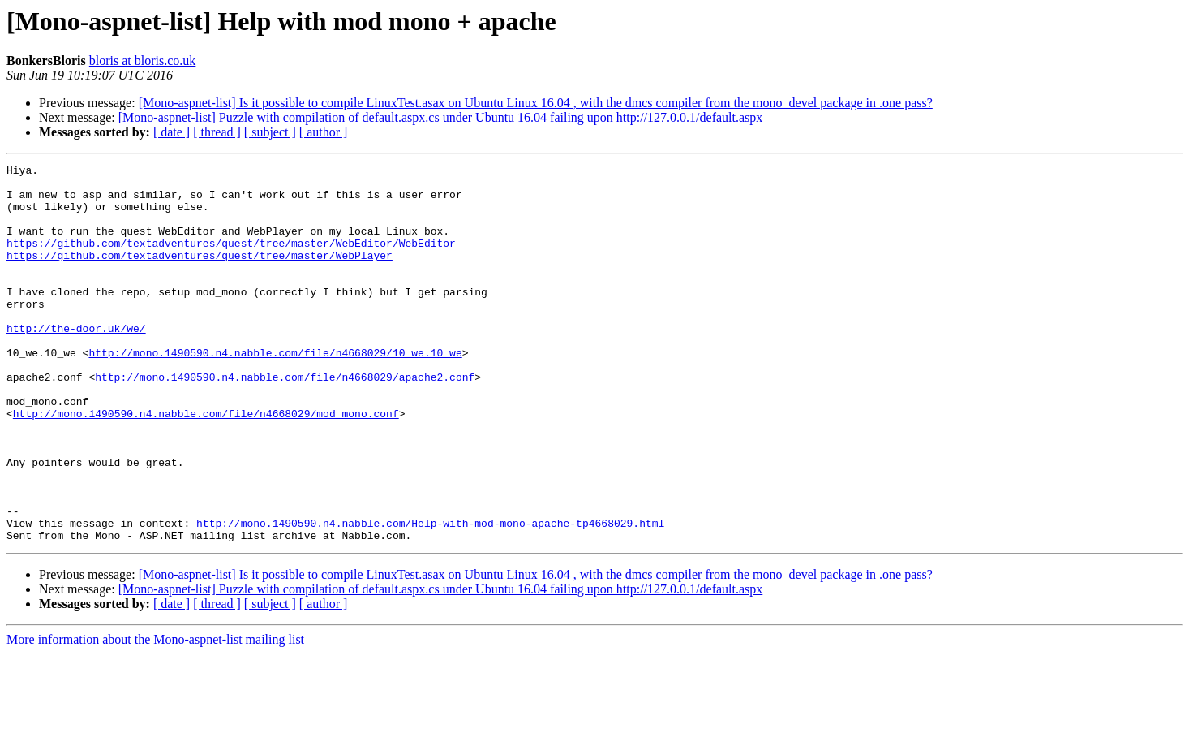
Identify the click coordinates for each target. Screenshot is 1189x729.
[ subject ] (270, 132)
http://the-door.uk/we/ (76, 362)
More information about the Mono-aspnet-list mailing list (155, 715)
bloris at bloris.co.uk (142, 60)
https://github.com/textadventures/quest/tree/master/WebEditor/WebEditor (231, 259)
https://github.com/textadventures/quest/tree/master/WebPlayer (199, 274)
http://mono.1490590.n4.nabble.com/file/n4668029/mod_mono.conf (206, 464)
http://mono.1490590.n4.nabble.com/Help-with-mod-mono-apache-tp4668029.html (430, 596)
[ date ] (171, 132)
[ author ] (323, 132)
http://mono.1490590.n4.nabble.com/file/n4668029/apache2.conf (284, 420)
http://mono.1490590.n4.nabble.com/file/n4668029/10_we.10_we (274, 391)
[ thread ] (217, 132)
